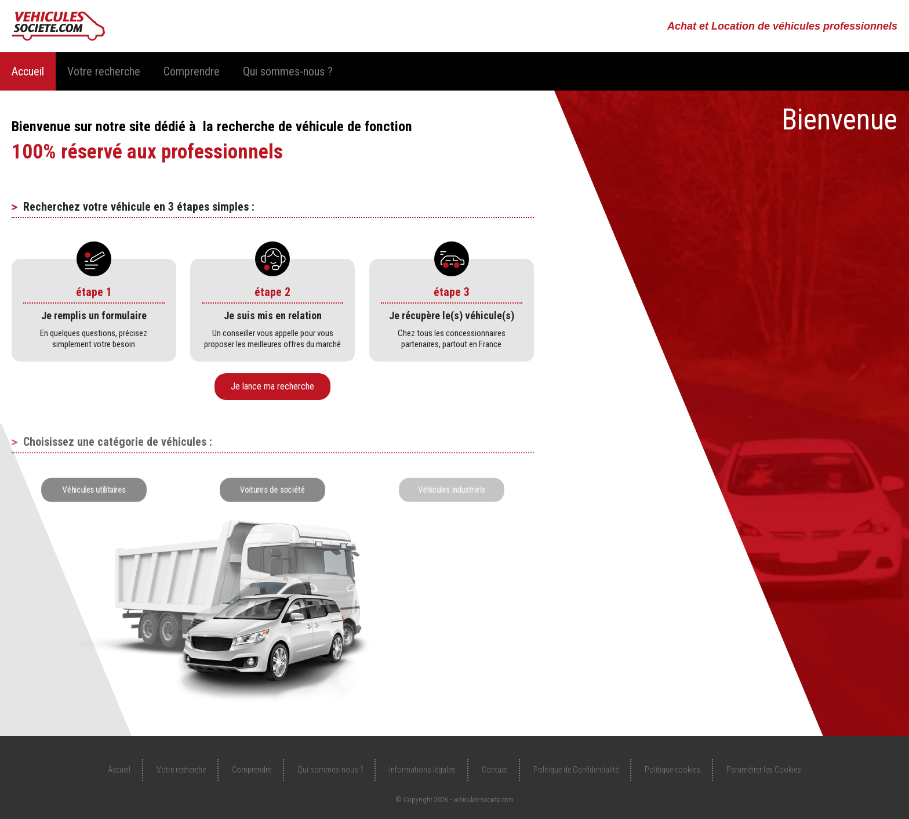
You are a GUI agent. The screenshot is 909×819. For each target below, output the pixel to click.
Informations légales (422, 769)
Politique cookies (672, 769)
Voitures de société (273, 489)
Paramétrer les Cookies (763, 769)
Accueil (28, 71)
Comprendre (191, 71)
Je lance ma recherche (272, 386)
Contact (494, 769)
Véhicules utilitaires (94, 489)
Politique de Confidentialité (576, 769)
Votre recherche (103, 71)
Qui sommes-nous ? (288, 71)
